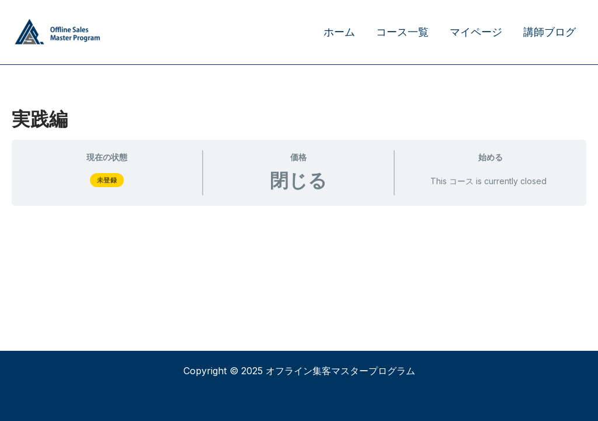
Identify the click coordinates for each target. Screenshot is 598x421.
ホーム (339, 32)
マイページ (476, 32)
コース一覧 (402, 32)
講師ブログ (549, 32)
